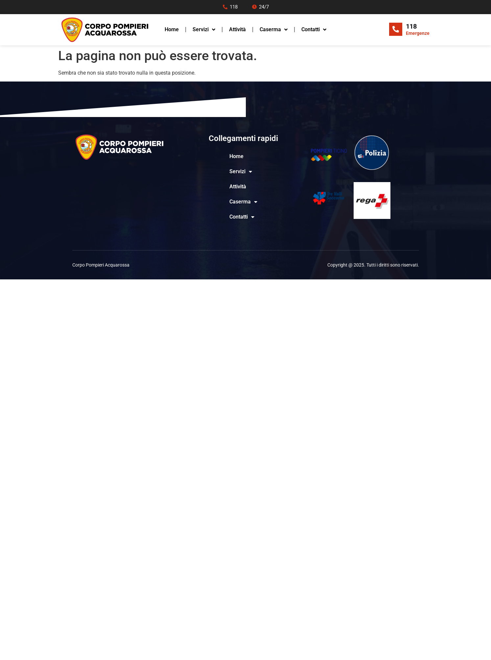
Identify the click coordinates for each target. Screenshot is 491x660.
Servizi (204, 29)
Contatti (313, 29)
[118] (395, 29)
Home (172, 29)
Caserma (274, 29)
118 (411, 26)
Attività (237, 29)
